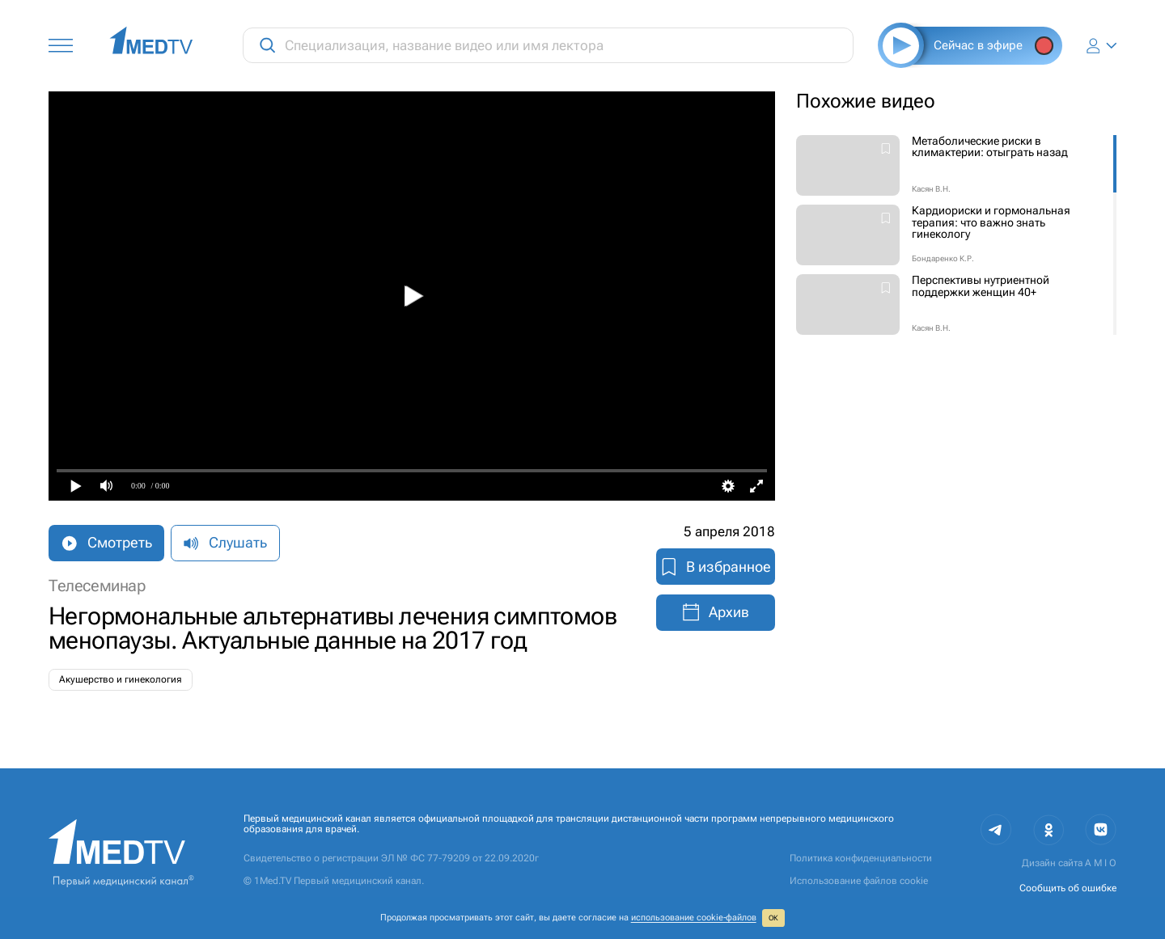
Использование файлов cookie (859, 880)
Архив (715, 612)
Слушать (225, 543)
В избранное (715, 567)
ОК (773, 918)
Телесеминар (97, 586)
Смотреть (106, 543)
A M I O (1100, 863)
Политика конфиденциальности (861, 858)
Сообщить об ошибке (1067, 888)
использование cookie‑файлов (693, 917)
